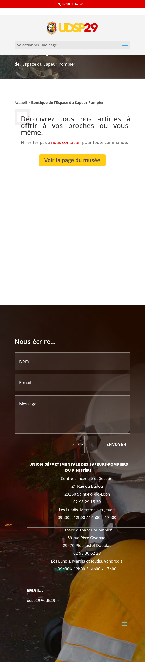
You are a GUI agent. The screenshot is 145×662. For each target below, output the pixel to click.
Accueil (21, 102)
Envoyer (116, 444)
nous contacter (66, 142)
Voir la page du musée (72, 160)
